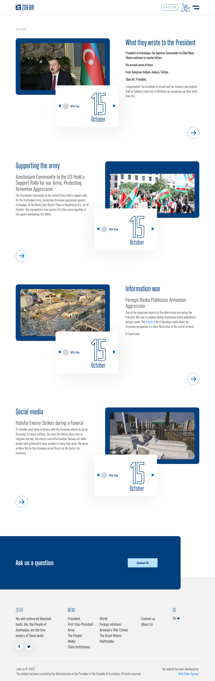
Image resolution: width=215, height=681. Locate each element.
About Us (147, 624)
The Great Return (110, 635)
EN (176, 618)
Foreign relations (110, 624)
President (74, 618)
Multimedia (107, 641)
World (103, 618)
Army (71, 630)
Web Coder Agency (188, 673)
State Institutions (79, 646)
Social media (29, 411)
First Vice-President (80, 624)
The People (75, 635)
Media (71, 641)
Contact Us (143, 563)
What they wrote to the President (161, 42)
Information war (143, 288)
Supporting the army (38, 165)
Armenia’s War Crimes (114, 630)
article (149, 321)
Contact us (148, 618)
